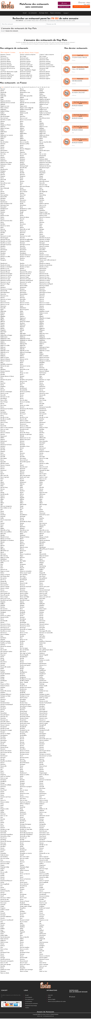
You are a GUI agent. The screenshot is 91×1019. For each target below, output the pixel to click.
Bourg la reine (4, 718)
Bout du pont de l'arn (6, 751)
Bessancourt (23, 422)
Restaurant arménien (25, 77)
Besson (41, 433)
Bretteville (3, 831)
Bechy (2, 308)
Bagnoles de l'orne (44, 99)
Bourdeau (42, 705)
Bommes (22, 605)
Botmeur (42, 657)
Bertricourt (23, 412)
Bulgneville (42, 937)
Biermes (3, 487)
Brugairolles (43, 903)
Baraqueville (43, 154)
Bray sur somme (44, 799)
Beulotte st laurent (44, 450)
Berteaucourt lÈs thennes (26, 407)
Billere (21, 499)
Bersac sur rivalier (24, 404)
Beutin (41, 453)
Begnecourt (23, 316)
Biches (41, 481)
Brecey (21, 804)
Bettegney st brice (25, 445)
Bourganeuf (4, 725)
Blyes (21, 561)
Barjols (41, 176)
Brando (41, 780)
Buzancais (3, 970)
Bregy (21, 807)
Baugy (2, 212)
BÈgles (2, 316)
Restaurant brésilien (6, 77)
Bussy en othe (4, 961)
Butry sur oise (43, 964)
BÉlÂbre (42, 322)
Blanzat (3, 540)
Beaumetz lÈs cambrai (26, 270)
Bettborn (3, 445)
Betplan (3, 441)
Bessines (3, 433)
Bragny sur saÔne (24, 773)
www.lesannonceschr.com (48, 1014)
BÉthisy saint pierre (25, 438)
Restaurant (3, 55)
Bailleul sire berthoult (45, 111)
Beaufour (22, 257)
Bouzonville (3, 764)
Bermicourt (42, 387)
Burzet (2, 953)
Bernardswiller (23, 388)
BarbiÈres (22, 163)
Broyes (21, 898)
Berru (21, 402)
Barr (21, 183)
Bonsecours (23, 633)
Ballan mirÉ (43, 132)
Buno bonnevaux (44, 941)
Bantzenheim (4, 149)
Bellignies (3, 354)
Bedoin (22, 311)
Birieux (2, 511)
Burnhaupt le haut (25, 951)
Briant (41, 848)
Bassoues (3, 198)
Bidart (41, 482)
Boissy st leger (23, 597)
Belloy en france (5, 356)
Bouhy (41, 676)
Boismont (42, 580)
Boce (2, 563)
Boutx (21, 754)
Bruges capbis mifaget (26, 905)
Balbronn (22, 128)
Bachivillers (23, 89)
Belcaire (3, 325)
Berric (41, 400)
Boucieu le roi (43, 664)
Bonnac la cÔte (4, 616)
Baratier (3, 156)
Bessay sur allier (24, 424)
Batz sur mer (43, 204)
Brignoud (22, 867)
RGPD (49, 996)
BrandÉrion (3, 780)
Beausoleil (42, 293)
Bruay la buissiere (5, 900)
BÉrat (41, 376)
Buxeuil (41, 966)
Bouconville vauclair (6, 665)
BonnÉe (41, 617)
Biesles (41, 489)
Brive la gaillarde (44, 881)
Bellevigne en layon (44, 346)
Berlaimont (42, 385)
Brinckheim (42, 870)
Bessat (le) (3, 424)
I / (15, 86)
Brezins (2, 847)
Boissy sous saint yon (45, 595)
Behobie (42, 318)
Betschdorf (42, 441)
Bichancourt (23, 481)
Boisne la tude (23, 581)
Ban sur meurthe (24, 140)
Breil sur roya (43, 811)
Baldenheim (43, 128)
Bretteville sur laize (5, 835)
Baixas (2, 122)
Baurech (22, 217)
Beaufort (3, 253)
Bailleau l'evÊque (5, 110)
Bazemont (22, 231)
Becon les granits (24, 308)
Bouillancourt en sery (25, 677)
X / (45, 86)
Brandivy (22, 780)
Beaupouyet (23, 286)
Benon (21, 373)
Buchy (2, 925)
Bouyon (2, 761)
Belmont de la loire (44, 356)
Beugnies (42, 448)
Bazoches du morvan (45, 236)
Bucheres (42, 923)
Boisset (41, 583)
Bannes (2, 147)
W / (43, 86)
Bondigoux (3, 611)
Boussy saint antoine (6, 749)
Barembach (42, 171)
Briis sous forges (44, 867)
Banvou (22, 149)
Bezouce (22, 472)
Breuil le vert (23, 836)
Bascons (3, 192)
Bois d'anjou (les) (5, 575)
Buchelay (22, 923)
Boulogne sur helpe (5, 694)
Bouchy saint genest (25, 664)
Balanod (42, 123)
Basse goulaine (4, 193)
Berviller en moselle (5, 417)
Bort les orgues (24, 646)
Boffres (22, 568)
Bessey (41, 429)
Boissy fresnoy (23, 590)
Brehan (22, 809)
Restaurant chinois (25, 58)
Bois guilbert (23, 576)
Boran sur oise (23, 638)
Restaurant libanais (6, 60)
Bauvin (41, 217)
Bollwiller (3, 604)
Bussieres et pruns (44, 958)
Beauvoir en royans (44, 301)
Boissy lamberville (5, 592)
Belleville (22, 347)
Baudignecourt (4, 207)
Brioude (2, 877)
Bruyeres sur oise (44, 918)
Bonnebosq (23, 617)
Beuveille (3, 455)
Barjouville (3, 178)
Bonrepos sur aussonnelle (46, 631)
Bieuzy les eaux (43, 491)
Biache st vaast (43, 475)
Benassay (42, 366)
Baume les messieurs (45, 216)
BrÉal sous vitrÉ (44, 800)
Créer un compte (64, 6)
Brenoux (42, 817)
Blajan (21, 532)
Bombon (3, 605)
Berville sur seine (44, 416)
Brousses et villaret (5, 896)
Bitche (41, 518)
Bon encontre (4, 607)
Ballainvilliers (23, 132)
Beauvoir (42, 299)
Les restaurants (33, 11)
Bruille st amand (5, 908)
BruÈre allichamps (24, 903)
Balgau (22, 130)
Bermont (3, 388)
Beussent (3, 453)
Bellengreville (23, 342)
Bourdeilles (23, 706)
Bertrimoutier (43, 412)
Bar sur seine (43, 152)
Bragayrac (3, 773)
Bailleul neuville (24, 111)
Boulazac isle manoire (25, 686)
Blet (41, 551)
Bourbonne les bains (25, 703)
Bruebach (22, 901)
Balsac (2, 139)
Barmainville (43, 178)
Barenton (22, 173)
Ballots (22, 137)
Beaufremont (43, 257)
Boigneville (42, 571)
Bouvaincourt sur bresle (46, 754)
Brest (2, 823)
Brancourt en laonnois (45, 778)
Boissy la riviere (43, 590)
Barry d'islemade (5, 187)
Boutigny (3, 752)
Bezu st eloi (43, 474)
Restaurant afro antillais (26, 65)
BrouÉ (2, 894)
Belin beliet (3, 330)
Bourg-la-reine (23, 723)
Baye (41, 224)
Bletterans (3, 552)
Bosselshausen (23, 655)
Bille (2, 499)
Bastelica (42, 198)
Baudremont (23, 209)
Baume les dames (24, 216)
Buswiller (3, 964)
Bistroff (22, 518)
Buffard (41, 929)
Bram (21, 776)
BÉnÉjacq (3, 368)
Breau (2, 802)
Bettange (22, 443)
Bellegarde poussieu (6, 339)
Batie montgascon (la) (6, 202)
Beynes (41, 464)
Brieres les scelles (5, 862)
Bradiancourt (23, 771)
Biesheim (22, 489)
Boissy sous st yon (5, 597)
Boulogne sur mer (24, 694)
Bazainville (3, 229)
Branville (42, 785)
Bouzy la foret (43, 764)
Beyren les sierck (44, 465)
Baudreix (3, 209)
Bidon (2, 484)
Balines (2, 132)
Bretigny (42, 826)
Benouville (42, 373)
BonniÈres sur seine (6, 629)
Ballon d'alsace (43, 135)
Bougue (2, 676)
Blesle (21, 551)
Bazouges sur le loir (25, 243)
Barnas (2, 180)
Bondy (2, 612)
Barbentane (4, 159)
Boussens (3, 747)
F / (10, 86)
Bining (21, 506)
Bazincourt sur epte (6, 234)
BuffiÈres (3, 930)
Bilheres (22, 498)
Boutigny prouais (24, 752)
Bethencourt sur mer (25, 436)
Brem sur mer (4, 814)
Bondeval (42, 609)
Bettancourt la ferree (6, 443)
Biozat (2, 510)
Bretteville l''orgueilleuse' (26, 833)
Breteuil (3, 826)
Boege (21, 564)
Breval (21, 841)
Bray (2, 797)
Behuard (42, 320)
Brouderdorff (43, 893)
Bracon (2, 771)
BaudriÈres (42, 209)
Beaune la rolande (44, 284)
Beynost (3, 465)
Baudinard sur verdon (25, 207)
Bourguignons (4, 734)
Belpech (22, 359)
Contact (66, 11)
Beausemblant (23, 293)
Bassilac (22, 197)
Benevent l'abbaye (44, 369)
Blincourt (22, 556)
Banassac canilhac (24, 142)
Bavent (22, 221)
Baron (21, 181)
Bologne (22, 604)
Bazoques (22, 241)
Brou (21, 891)
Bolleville (22, 602)
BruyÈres (42, 917)
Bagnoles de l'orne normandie (27, 101)
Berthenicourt (43, 409)
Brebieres (42, 802)
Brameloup (3, 778)
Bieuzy (21, 491)
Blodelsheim (4, 558)
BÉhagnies (22, 318)
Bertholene (3, 411)
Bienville (42, 486)
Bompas (42, 605)
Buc (40, 922)
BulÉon (22, 937)
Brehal (2, 809)
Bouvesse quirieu (24, 756)
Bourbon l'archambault (45, 701)
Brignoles (42, 865)
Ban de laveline (4, 140)
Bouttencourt (4, 754)
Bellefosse (22, 335)
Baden (21, 92)
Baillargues (3, 108)
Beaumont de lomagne (6, 272)
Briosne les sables (44, 876)
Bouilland (42, 677)
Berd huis (3, 381)
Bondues (42, 611)
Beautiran (42, 294)
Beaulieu (22, 262)
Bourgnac (22, 727)
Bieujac (2, 491)
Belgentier (42, 327)
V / (41, 86)
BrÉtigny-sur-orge (44, 828)
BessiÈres (42, 431)
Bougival (22, 672)
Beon (2, 376)
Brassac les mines (24, 792)
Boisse (41, 581)
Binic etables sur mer (6, 506)
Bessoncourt (4, 434)
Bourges (42, 725)
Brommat (42, 888)
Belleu (41, 344)
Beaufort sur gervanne (45, 255)
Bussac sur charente (45, 954)
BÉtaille (22, 434)
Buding (41, 925)
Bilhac (2, 498)
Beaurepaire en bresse (45, 291)
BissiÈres (42, 517)
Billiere (2, 501)
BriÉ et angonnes (44, 855)
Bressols (22, 821)
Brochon (22, 886)
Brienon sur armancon (45, 860)
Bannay (2, 145)
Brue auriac (3, 901)
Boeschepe (42, 566)
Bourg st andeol (44, 722)
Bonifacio (22, 612)
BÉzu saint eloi (4, 474)
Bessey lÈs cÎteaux (24, 431)
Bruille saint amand (45, 906)
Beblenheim (23, 306)
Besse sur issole (4, 428)
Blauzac (22, 544)
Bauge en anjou (43, 210)
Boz (1, 768)
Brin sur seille (4, 870)
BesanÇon (3, 419)
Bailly (21, 113)
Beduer (22, 313)
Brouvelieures (43, 896)
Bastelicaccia (4, 200)
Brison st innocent (44, 879)
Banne (21, 145)
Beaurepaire (23, 291)
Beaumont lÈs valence (45, 277)
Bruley (2, 910)
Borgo (41, 643)
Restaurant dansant (45, 70)
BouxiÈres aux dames (6, 759)
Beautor (3, 296)
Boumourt (3, 698)
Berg (21, 383)
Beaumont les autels (25, 277)
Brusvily (3, 917)
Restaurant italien (44, 58)
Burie (2, 949)
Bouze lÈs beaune (24, 761)
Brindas (2, 872)
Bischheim (3, 513)
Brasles (2, 790)
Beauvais (42, 296)
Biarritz (22, 477)
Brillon (2, 869)
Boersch (22, 566)
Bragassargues (43, 771)
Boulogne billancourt (6, 693)
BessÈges (42, 428)
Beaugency (3, 258)
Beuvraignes (4, 457)
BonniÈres (42, 628)
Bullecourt (3, 939)
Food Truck (42, 68)
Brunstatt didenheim (6, 915)
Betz (21, 448)
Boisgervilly (3, 580)
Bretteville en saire (44, 831)
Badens (41, 92)
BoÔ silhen (42, 634)
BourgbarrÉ (23, 725)
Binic (41, 505)
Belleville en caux (5, 349)
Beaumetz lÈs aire (5, 270)
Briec (2, 858)
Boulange (42, 682)
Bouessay (42, 667)
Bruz (2, 920)
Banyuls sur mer (5, 151)
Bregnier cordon (5, 807)
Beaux (21, 304)
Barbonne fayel (24, 164)
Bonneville (42, 626)
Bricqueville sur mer (45, 852)
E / (8, 86)
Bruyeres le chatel (24, 918)
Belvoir (41, 364)
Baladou (42, 122)
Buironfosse (43, 934)
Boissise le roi (4, 590)
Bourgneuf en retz (24, 729)
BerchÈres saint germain (26, 378)
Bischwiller (22, 515)
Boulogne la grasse (25, 693)
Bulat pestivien (4, 937)
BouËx (21, 669)
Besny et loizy (4, 421)
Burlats (22, 949)
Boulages (22, 682)
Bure (2, 946)
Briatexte (22, 850)
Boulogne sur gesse (44, 693)
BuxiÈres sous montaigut (26, 968)
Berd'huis (22, 381)
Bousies (22, 744)
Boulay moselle (43, 684)
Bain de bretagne (5, 115)
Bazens (41, 231)
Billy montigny (43, 503)
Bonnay (41, 616)
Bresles (2, 821)
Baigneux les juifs (44, 106)
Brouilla (22, 894)
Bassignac (3, 197)
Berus (21, 414)
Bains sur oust (23, 116)
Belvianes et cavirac (25, 364)
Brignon (3, 867)
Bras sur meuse (24, 788)
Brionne (2, 876)
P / (29, 86)
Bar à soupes (43, 55)
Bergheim (3, 385)
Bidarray (22, 482)
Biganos (3, 494)
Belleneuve (3, 342)
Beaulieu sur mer (5, 267)
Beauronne (3, 293)
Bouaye (22, 658)
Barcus (21, 168)
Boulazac (3, 686)
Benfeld (2, 371)
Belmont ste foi (24, 357)
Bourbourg (42, 703)
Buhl (21, 932)
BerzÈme (42, 417)
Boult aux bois (23, 696)
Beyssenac (22, 467)
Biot (21, 508)
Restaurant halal (44, 67)
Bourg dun (3, 717)
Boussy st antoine (24, 749)
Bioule (41, 508)
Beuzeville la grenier (25, 460)
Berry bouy (3, 404)
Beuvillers (22, 455)
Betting (41, 445)
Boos (21, 636)
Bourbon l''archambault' (7, 703)
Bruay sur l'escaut (24, 900)
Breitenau (3, 812)
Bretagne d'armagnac (25, 823)
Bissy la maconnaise (6, 518)
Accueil (24, 11)
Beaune (2, 284)
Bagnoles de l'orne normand (8, 101)
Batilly (21, 202)
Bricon (41, 850)
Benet (21, 369)
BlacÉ (21, 523)
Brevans (42, 841)
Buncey (22, 941)
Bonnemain (42, 619)
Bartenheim (23, 188)
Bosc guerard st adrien (6, 650)
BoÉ (2, 564)
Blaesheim (22, 525)
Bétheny (3, 438)
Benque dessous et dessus (7, 375)
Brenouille (22, 817)
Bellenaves (22, 340)
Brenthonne (23, 819)
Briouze (41, 877)
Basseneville (4, 195)
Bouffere (3, 670)
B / (2, 86)
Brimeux (42, 869)
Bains (41, 115)
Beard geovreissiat (44, 243)
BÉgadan (3, 315)
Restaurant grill (44, 56)
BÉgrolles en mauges (45, 316)
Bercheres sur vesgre (45, 378)
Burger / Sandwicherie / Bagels (28, 68)
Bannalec (42, 144)
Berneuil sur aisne (44, 392)
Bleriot (2, 551)
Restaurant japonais (6, 62)
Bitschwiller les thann (25, 520)
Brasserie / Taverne (5, 53)
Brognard (3, 888)
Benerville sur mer (24, 368)
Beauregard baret (5, 291)
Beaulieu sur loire (44, 265)
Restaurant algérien (6, 72)
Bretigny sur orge (5, 828)
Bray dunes (23, 797)
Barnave (22, 180)
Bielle (21, 486)
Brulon (41, 910)
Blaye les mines (24, 546)
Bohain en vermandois (25, 570)
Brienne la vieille (44, 858)
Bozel (21, 768)
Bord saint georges (5, 640)
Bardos (22, 169)
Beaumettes (43, 269)
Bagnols (22, 103)
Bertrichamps (4, 412)
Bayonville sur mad (25, 228)
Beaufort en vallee (5, 255)
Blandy (41, 534)
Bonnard (22, 616)
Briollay (2, 874)
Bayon (41, 226)
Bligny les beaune (44, 554)
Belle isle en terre (44, 332)
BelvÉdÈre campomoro (6, 363)
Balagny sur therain (6, 123)
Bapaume (22, 151)
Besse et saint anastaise (7, 426)
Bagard (22, 96)
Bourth (2, 742)
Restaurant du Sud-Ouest (7, 74)
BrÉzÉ (21, 845)
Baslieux (22, 192)
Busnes (41, 953)
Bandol (41, 142)
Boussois (42, 747)
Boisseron (22, 583)
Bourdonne (42, 706)
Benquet (22, 375)
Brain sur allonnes (44, 773)
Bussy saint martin (25, 963)
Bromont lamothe (5, 889)
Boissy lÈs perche (5, 593)
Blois (21, 558)
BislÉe (2, 517)
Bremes (22, 814)
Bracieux (42, 770)
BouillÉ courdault (24, 679)
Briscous (22, 879)
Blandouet (22, 534)
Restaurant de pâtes (45, 74)
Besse (41, 424)
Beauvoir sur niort (24, 303)
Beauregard (42, 289)
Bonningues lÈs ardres (45, 629)
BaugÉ (21, 210)
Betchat (42, 434)
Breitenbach (23, 812)
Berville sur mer (24, 416)
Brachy (22, 770)
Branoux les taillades (6, 783)
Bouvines (22, 758)
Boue (41, 665)
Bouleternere (23, 688)
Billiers (21, 501)
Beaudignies (23, 251)
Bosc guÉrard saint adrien (46, 648)
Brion (21, 874)
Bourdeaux (3, 706)
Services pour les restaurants (31, 1002)
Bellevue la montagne (25, 351)
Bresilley (42, 819)
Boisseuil (42, 587)
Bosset (41, 655)
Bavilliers (3, 222)
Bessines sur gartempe (26, 433)
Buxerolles (22, 966)
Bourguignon (43, 732)
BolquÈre (42, 604)
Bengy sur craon (24, 371)
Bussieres (22, 958)
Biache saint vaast (25, 475)
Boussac (42, 744)
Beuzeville (3, 460)
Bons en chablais (5, 633)
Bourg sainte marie (25, 722)
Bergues (22, 385)
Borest (21, 643)
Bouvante (3, 756)
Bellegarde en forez (25, 337)
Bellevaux (3, 346)
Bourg (2, 710)
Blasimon (22, 542)
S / (35, 86)
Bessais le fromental (25, 421)
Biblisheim (42, 479)
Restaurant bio (4, 56)
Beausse (22, 294)
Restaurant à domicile (6, 75)
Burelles (42, 946)
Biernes (41, 487)
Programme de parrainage (31, 1004)
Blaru (2, 542)
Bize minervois (43, 522)
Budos (21, 927)
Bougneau (22, 674)
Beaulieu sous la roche (25, 263)
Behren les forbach (25, 320)
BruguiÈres (23, 906)
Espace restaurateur (55, 11)
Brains (41, 775)
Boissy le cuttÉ (43, 592)
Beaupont (3, 286)
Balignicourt (43, 130)
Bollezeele (42, 602)
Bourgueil (22, 732)
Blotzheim (42, 559)
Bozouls (42, 768)
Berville (41, 414)
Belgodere (3, 328)
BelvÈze (42, 363)
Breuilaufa (3, 838)
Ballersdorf (3, 135)
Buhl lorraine (43, 932)
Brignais (22, 864)
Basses (41, 195)
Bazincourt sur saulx (25, 234)
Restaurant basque (44, 72)
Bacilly (41, 89)
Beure (2, 452)
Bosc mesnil (4, 652)
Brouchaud (3, 893)
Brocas (2, 886)
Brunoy (22, 913)
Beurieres (22, 452)
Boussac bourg (4, 746)
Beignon (3, 322)
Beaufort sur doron (25, 255)
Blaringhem (42, 540)
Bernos (22, 397)
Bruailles (42, 898)
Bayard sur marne (5, 224)
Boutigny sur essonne (45, 752)
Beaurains (42, 287)
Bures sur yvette (24, 947)
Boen (2, 566)
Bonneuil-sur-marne (25, 624)
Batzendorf (3, 205)
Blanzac (22, 539)
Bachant (42, 87)
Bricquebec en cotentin (26, 852)
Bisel (41, 515)
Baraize (22, 154)
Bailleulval (3, 113)
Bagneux (22, 99)
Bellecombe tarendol (25, 334)
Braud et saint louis (6, 795)
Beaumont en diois (44, 274)
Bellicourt (3, 352)
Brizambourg (23, 884)
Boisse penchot (4, 583)
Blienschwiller (43, 552)
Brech (41, 804)
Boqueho (3, 638)
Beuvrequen (23, 457)
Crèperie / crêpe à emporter (47, 53)
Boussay (42, 746)
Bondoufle (22, 611)
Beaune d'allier (24, 284)
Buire (21, 934)
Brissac (2, 881)
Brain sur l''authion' (5, 775)
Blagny (2, 527)
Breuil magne (43, 836)
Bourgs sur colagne (5, 732)
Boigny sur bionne (5, 573)
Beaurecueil (23, 289)
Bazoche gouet (4, 236)
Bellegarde (42, 335)
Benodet (3, 373)
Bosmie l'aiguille (24, 653)
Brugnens (3, 906)
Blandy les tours (5, 535)
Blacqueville (43, 523)
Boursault (3, 741)
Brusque (22, 915)
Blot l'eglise (23, 559)
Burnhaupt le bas (5, 951)
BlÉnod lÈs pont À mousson (47, 547)
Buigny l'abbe (4, 934)
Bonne (2, 617)
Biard (2, 477)
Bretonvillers (23, 829)
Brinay (21, 870)
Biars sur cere (43, 477)
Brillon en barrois (24, 869)
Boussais (22, 746)
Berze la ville (23, 417)
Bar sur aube (23, 152)
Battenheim (23, 204)
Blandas (3, 534)
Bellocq (22, 354)
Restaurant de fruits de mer (8, 67)
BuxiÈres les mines (5, 968)
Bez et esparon (43, 467)
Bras (21, 787)
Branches (22, 778)
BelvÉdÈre (42, 361)
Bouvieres (42, 756)
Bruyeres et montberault (7, 918)
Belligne (42, 352)
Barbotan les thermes (45, 164)
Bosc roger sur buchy (25, 652)
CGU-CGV (50, 994)
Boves (2, 766)
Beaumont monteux (6, 279)
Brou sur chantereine (45, 891)
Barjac (21, 176)
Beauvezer (3, 299)
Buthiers (22, 964)
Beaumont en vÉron (6, 275)
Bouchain (3, 662)
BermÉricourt (23, 387)
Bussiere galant (43, 956)
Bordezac (3, 643)
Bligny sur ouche (5, 556)
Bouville (3, 758)
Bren (2, 816)
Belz (2, 366)
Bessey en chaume (5, 431)
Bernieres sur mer (5, 395)
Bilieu (41, 498)
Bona (21, 607)
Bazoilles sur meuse (6, 241)
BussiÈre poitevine (5, 958)
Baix (41, 120)
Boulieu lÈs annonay (6, 689)
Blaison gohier (23, 530)
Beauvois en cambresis (45, 303)
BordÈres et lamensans (45, 640)
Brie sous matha (24, 857)
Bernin (21, 395)
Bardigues (3, 169)
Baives (21, 120)
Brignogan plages (24, 865)
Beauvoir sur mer (5, 303)
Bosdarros (42, 652)
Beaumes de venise (5, 269)
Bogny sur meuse (5, 570)
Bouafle (2, 658)
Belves (21, 363)
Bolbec (41, 600)
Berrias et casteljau (25, 400)
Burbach (42, 942)
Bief (41, 484)
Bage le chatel (43, 96)
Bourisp (22, 735)
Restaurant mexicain (25, 60)
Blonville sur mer (5, 559)
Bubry (21, 922)
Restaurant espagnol (45, 62)
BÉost (21, 376)
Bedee (21, 310)
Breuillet (22, 838)
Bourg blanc (4, 711)
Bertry (2, 414)
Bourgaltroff (43, 723)
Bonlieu (41, 612)
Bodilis (41, 563)
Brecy (2, 805)
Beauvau (42, 298)
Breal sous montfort (25, 800)
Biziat (2, 523)
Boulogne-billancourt (45, 694)
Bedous (2, 313)
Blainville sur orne (44, 528)
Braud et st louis (24, 795)
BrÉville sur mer (44, 843)
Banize (21, 144)
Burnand (42, 949)
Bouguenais (23, 676)
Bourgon (42, 730)
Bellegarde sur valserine (26, 339)
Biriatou (42, 510)
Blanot (21, 537)
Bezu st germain (5, 475)
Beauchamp (43, 246)
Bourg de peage (24, 713)
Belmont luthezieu (5, 357)
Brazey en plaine (5, 800)
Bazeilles (3, 231)
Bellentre (42, 342)
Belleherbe (42, 339)
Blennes (22, 547)
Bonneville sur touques (26, 628)
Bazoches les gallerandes (26, 238)
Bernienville (42, 393)
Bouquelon (42, 698)
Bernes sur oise (4, 392)
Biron (21, 511)
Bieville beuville (4, 493)
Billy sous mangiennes (6, 505)
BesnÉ (41, 419)
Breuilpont (42, 838)
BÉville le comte (5, 462)
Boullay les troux (44, 689)
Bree (41, 805)
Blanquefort (43, 537)
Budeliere (22, 925)
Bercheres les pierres (6, 378)
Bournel (22, 737)
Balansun (3, 125)
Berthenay (22, 409)
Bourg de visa (4, 715)
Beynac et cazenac (5, 464)
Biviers (41, 520)
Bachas (2, 89)
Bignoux (3, 496)
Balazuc (22, 127)
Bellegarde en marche (45, 337)
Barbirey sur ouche (44, 163)
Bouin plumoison (44, 681)
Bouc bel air (4, 660)
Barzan (2, 190)
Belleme (3, 340)
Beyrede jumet (23, 465)
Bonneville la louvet (6, 628)
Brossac (2, 891)
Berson (2, 405)
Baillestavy (23, 110)
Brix (1, 884)
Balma (41, 137)
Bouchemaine (43, 662)
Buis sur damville (24, 935)
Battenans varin (5, 204)
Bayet (2, 226)
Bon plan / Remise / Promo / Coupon (29, 51)
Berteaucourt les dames (7, 407)
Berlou (2, 387)
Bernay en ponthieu (25, 390)
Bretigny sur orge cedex (26, 828)
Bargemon (22, 175)
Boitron (41, 599)
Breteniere (22, 824)
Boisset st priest (5, 587)
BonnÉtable (23, 621)
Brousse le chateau (44, 894)
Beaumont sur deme (45, 279)
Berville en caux (4, 416)
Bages (2, 98)
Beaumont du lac (44, 272)
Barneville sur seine (5, 181)
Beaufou (3, 257)
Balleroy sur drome (44, 134)
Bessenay (3, 429)
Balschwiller (23, 139)
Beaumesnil (23, 269)
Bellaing (3, 332)
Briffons (42, 862)
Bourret (22, 739)
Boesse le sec (4, 568)
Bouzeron (3, 763)
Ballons (2, 137)
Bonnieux (22, 629)
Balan (21, 123)
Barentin (3, 173)
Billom (41, 501)
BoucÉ (41, 660)
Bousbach (42, 742)
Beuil (21, 450)
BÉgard (41, 315)
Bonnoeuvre (4, 631)
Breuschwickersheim (25, 840)
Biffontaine (42, 493)
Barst (41, 187)
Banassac (3, 142)
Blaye (2, 546)
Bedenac (3, 311)
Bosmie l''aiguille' (44, 653)
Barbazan (22, 157)
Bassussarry (23, 198)
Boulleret (3, 691)
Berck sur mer (23, 380)
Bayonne (3, 228)
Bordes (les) (43, 641)
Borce (41, 638)
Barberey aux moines (45, 159)
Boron (2, 646)
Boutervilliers (43, 751)
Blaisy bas (3, 532)
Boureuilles (42, 708)
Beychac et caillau (44, 462)
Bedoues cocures (44, 311)
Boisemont (42, 578)
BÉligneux (42, 328)
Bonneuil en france (5, 623)
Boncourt (22, 609)
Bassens (22, 195)
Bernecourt (42, 390)
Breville (22, 843)
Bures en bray (4, 947)
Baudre (41, 207)
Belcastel (22, 325)
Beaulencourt (4, 262)
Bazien (41, 233)
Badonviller (3, 94)
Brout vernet (23, 896)
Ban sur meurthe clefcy (45, 140)
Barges (41, 175)
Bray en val (42, 797)
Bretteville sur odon (25, 835)
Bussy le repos (23, 961)
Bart (2, 188)
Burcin (21, 944)
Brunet (41, 911)
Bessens (22, 429)
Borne (21, 645)
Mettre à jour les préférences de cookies (57, 1000)
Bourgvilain (42, 734)
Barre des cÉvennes (25, 185)
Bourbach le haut (5, 701)
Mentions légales (51, 998)
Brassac (2, 792)
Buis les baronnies (5, 935)
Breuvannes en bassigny (46, 840)
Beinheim (22, 322)
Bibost (2, 481)
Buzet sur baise (24, 970)
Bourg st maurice (5, 723)
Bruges (2, 905)
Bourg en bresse (24, 717)
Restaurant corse (44, 75)
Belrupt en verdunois (45, 359)
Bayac (41, 222)
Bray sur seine (23, 799)
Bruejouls (3, 903)
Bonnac (41, 614)
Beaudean (3, 251)
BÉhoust (3, 320)
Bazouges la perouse (6, 243)
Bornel (41, 645)
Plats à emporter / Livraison (8, 51)
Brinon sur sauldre (44, 872)
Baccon (22, 87)
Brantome (3, 785)
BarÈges (3, 171)
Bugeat (41, 930)
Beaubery (3, 245)
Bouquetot (23, 699)
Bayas (21, 224)
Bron (21, 889)
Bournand (42, 735)
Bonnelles (22, 619)
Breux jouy (3, 841)
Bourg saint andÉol (44, 720)
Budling (2, 927)
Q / (31, 86)
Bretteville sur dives (45, 833)
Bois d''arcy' (42, 575)
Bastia (41, 200)
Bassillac (42, 197)
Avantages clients (43, 11)
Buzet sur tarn (43, 970)
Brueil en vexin (43, 901)
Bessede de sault (24, 428)
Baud (21, 205)
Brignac (2, 864)
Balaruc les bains (5, 127)
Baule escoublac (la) (45, 212)
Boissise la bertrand (45, 588)
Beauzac (42, 304)
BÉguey (2, 318)
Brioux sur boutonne (25, 877)
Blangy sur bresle (44, 535)
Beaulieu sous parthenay (46, 263)
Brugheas (42, 905)
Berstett (22, 405)
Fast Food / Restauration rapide (9, 70)
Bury (41, 951)
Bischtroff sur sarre (44, 513)
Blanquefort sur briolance (7, 539)
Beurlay (41, 452)
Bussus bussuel (24, 959)
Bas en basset (23, 190)
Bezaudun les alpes (44, 469)
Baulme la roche (5, 214)
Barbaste (42, 156)
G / (12, 86)
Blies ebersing (4, 554)
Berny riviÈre (4, 399)
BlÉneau (3, 547)
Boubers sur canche (44, 658)
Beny (41, 375)
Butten (2, 966)
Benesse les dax (43, 368)
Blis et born (43, 556)
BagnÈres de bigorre (45, 98)
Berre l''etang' (4, 400)
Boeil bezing (43, 564)
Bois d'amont (43, 573)
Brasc (41, 788)
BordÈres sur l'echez (6, 641)
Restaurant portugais (6, 63)
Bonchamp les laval (6, 609)
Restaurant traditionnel (26, 63)
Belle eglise (23, 332)
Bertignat (22, 411)
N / (25, 86)
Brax (41, 795)
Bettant (42, 443)
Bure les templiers (24, 946)
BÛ (40, 920)
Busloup (22, 953)
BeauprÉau (42, 286)
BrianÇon (3, 848)
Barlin (21, 178)
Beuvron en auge (44, 457)
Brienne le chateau (5, 860)
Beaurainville (4, 289)
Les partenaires (28, 1000)
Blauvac (3, 544)
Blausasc (42, 542)
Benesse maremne (5, 369)
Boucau (22, 660)
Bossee (2, 655)
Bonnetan (42, 621)
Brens (2, 819)
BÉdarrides (3, 310)
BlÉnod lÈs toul (4, 549)
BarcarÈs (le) (23, 166)
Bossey (2, 657)
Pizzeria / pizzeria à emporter (27, 53)
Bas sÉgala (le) (43, 190)
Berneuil (22, 392)
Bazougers (42, 241)
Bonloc (21, 614)
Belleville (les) (43, 347)
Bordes (22, 641)
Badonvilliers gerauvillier (26, 94)
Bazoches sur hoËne (45, 238)
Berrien (2, 402)
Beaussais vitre (4, 294)
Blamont (42, 532)
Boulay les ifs (23, 684)
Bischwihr (3, 515)
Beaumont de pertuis (25, 272)
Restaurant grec (24, 56)
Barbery (22, 161)
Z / (49, 86)
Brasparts (42, 790)
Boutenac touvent (24, 751)
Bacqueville (3, 91)
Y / (47, 86)
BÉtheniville (43, 436)
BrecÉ (2, 804)
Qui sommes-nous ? (29, 998)
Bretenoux (42, 824)
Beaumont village (5, 282)
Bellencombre (43, 340)
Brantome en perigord (25, 785)
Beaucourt (3, 250)
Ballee (21, 134)
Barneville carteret (44, 180)
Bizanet (2, 522)
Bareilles (22, 171)
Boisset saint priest (44, 585)
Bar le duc (3, 152)
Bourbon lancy (23, 701)
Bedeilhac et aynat (44, 310)
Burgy (41, 947)
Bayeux (22, 226)
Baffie (2, 96)
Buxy (41, 968)
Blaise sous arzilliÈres (6, 530)
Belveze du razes (5, 364)
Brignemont (43, 864)
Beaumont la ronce (44, 275)
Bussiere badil (23, 956)
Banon (41, 147)
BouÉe (2, 667)
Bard (41, 168)
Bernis (41, 395)
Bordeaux (22, 640)
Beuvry (2, 458)
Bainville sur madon (6, 118)
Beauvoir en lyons (24, 301)
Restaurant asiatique (25, 70)
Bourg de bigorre (5, 713)
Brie (41, 853)
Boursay (22, 741)
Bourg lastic (23, 718)
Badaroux (3, 92)
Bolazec (22, 600)
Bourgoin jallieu (24, 730)
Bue (40, 927)
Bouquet (3, 699)
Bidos (21, 484)
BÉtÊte (2, 436)
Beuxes (41, 458)
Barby (2, 166)
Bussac (22, 954)
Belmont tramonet (5, 359)
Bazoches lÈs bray (5, 238)
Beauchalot (23, 246)
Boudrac (22, 665)
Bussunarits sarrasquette (7, 959)
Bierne (21, 487)
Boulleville (22, 691)
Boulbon (42, 686)
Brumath (3, 911)
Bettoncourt (43, 446)
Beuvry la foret (24, 458)
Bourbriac (3, 705)
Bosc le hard (43, 650)
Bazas (41, 229)
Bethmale (42, 438)
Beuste (22, 453)
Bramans (42, 776)
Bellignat (22, 352)
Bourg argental (43, 710)
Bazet (2, 233)
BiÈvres (22, 493)
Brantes (42, 783)
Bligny (21, 554)
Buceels (2, 923)
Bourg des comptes (25, 715)
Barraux (3, 185)
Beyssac (3, 467)
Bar (40, 151)
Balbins (2, 128)
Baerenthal (42, 94)
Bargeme (3, 175)
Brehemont (23, 811)
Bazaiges (42, 228)
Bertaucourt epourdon (45, 405)
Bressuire (42, 821)
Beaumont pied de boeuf (26, 279)
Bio (40, 506)
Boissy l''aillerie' (43, 593)
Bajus (21, 122)
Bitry (2, 520)
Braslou (22, 790)
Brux (21, 917)
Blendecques (43, 546)
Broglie (41, 886)
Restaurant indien (5, 58)
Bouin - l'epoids (24, 681)
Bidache (3, 482)
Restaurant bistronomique (46, 63)
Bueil (2, 929)
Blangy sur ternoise (5, 537)
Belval (21, 361)
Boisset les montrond (25, 585)
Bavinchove (23, 222)
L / (21, 86)
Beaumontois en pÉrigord (46, 282)
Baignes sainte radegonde (26, 106)
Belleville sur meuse (44, 349)
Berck (2, 380)
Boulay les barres (5, 684)
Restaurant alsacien (25, 72)
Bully (41, 939)
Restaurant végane (25, 67)
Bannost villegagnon (25, 147)
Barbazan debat (44, 157)
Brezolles (22, 847)
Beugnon (3, 450)
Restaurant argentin (45, 77)
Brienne (22, 858)
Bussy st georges (44, 963)
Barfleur (42, 173)
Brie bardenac (4, 855)
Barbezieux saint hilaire (46, 161)
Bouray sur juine (44, 699)
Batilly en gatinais (44, 202)
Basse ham (23, 193)
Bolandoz (3, 600)
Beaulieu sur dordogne (6, 265)
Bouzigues (22, 763)
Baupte (2, 217)
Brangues (22, 782)
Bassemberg (43, 193)
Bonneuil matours (44, 623)
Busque (2, 954)
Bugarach (22, 930)
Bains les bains (4, 116)
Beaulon (22, 267)
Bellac (41, 330)
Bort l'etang (43, 646)
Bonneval (42, 624)
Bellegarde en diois (5, 337)
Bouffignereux (23, 670)
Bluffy (2, 561)
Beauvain (22, 296)
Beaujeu (22, 258)
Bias (2, 479)
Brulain (41, 908)
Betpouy (22, 441)
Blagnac (42, 525)
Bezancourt (3, 469)
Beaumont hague (24, 275)
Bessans (42, 422)
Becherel (42, 306)
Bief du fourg (4, 486)
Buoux (21, 942)
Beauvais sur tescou (6, 298)
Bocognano (23, 563)
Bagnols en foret (44, 103)
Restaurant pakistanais (26, 74)
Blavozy (42, 544)
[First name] (23, 22)
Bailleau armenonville (25, 108)
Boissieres (22, 588)
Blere (41, 549)
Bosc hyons (23, 650)
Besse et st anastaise (25, 426)
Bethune (22, 440)
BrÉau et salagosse (25, 802)
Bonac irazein (43, 607)
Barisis (2, 176)
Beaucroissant (43, 250)
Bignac (21, 494)
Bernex (21, 393)
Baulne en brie (43, 214)
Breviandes (3, 843)
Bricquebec (3, 852)
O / (27, 86)
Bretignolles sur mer (25, 826)
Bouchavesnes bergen (25, 662)
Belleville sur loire (24, 349)
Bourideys (3, 735)
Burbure (3, 944)
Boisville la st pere (24, 599)
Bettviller (3, 448)
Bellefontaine (4, 335)
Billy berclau (23, 503)
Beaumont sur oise (5, 281)
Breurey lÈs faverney (6, 840)
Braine (21, 775)
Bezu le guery (43, 472)
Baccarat (3, 87)
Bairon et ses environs (25, 118)
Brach (2, 770)
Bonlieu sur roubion (6, 614)
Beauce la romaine (44, 245)
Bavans (41, 219)
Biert (2, 489)
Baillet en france (44, 110)
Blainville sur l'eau (5, 528)
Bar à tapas (23, 55)
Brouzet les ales (5, 898)
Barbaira (22, 156)
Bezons (2, 472)
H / (14, 86)
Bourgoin (3, 730)
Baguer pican (23, 104)
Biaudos (22, 479)
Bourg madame (24, 720)
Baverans (42, 221)
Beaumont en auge (25, 274)
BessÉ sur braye (44, 426)
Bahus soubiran (5, 106)
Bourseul (42, 741)
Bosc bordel (4, 648)
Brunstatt (42, 913)
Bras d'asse (42, 787)
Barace (2, 154)
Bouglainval (43, 672)
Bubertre (3, 922)
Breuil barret (43, 835)
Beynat (22, 464)
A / (1, 86)
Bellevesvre (23, 346)
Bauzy (21, 219)
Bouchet (3, 664)
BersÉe (41, 404)
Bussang (3, 956)
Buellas (22, 929)
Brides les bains (5, 853)
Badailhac (42, 91)
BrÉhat (2, 811)
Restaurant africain (25, 62)
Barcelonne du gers (44, 166)
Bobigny (42, 561)
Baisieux (3, 120)
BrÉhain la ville (43, 807)
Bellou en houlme (44, 354)
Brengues (42, 816)
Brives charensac (24, 882)
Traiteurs (3, 68)
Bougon (41, 674)
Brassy (2, 794)
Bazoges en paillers (25, 240)
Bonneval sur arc (5, 626)
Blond (41, 558)
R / (33, 86)
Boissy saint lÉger (24, 595)
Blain (41, 527)
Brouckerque (23, 893)
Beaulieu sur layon (24, 265)
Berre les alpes (24, 399)
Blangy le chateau (24, 535)
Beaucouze (23, 250)
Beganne (22, 315)
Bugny (2, 932)
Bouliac (41, 688)
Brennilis (3, 817)
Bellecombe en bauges (6, 334)
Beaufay (42, 251)
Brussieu (42, 915)
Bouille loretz (43, 679)
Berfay (2, 383)
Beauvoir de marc (5, 301)
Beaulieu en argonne (45, 262)
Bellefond (42, 334)
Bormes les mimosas (6, 645)
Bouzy (21, 764)
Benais (21, 366)
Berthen (3, 409)
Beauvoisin (3, 304)
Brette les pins (43, 829)
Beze (2, 470)
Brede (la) (22, 805)
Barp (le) (3, 183)
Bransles (22, 783)
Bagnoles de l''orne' (44, 101)
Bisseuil (22, 517)
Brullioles (22, 910)
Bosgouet (3, 653)
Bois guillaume (43, 576)
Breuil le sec (4, 836)
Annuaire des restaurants (12, 29)
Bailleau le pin (43, 108)
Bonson (41, 633)
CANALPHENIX (54, 1013)
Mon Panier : (85, 2)
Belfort (22, 327)
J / (17, 86)
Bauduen (3, 210)
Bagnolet (3, 103)
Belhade (22, 328)
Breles (41, 812)
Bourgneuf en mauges (6, 729)
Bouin (2, 681)
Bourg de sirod (43, 713)
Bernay (41, 388)
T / (37, 86)
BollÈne (2, 602)
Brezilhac (42, 845)
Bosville (22, 657)
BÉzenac (22, 470)
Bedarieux (42, 308)
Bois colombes (23, 573)
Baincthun (22, 115)
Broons (41, 889)
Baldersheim (4, 130)
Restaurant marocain (45, 60)
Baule (21, 212)
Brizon (41, 884)
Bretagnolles (43, 823)
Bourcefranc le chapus (25, 705)
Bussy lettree (43, 961)
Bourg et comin (43, 717)
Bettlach (3, 446)
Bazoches (22, 236)
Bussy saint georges (6, 963)
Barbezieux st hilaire (6, 163)
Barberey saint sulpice (6, 161)
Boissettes (22, 587)
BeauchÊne (42, 248)
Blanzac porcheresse (45, 539)
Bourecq (3, 708)
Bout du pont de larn (45, 749)
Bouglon (3, 674)
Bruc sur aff (43, 900)
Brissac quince (23, 881)
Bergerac (42, 383)
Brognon (22, 888)
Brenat (22, 816)
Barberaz (22, 159)
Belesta (41, 325)
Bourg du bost (43, 715)
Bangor (2, 144)
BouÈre (22, 667)
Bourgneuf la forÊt (44, 729)
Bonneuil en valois (24, 623)
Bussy (41, 959)
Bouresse (22, 708)
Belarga (2, 323)
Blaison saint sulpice (45, 530)
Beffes (41, 313)
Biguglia (22, 496)
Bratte (21, 794)
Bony (2, 634)
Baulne (22, 214)
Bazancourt (23, 229)
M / (23, 86)
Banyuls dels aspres (45, 149)
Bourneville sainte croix (45, 737)
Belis (21, 330)
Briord (21, 876)
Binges (21, 505)
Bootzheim (42, 636)
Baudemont (43, 205)
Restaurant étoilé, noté (26, 75)
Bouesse (3, 669)
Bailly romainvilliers (44, 113)
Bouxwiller (42, 759)
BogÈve (41, 568)
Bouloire (3, 696)
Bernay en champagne (6, 390)
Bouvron (42, 758)
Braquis (2, 787)
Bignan (41, 494)
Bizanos (22, 522)
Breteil (2, 824)
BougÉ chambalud (5, 672)
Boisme (22, 580)
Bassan (41, 192)
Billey (41, 499)
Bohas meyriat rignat (25, 571)
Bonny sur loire (24, 631)
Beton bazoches (44, 440)
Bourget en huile (5, 727)
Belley (41, 351)
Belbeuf (42, 323)
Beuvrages (42, 455)
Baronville (42, 181)
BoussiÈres (23, 747)
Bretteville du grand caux (26, 831)
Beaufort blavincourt (25, 253)
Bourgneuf (42, 727)
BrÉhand (42, 809)
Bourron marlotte (44, 739)
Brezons (42, 847)
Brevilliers (3, 845)
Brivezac (42, 882)
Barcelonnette (4, 168)
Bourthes (22, 742)
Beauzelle (3, 306)
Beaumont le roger (5, 277)
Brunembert (23, 911)
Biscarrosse (42, 511)
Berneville (3, 393)
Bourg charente (43, 711)
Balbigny (42, 127)
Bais (41, 118)
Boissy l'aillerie (23, 593)
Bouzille (42, 763)
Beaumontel (23, 282)
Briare (2, 850)
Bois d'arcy (23, 575)
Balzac (41, 139)
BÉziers (41, 470)
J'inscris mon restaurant (81, 6)
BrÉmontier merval (44, 814)
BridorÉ (22, 853)
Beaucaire (22, 245)
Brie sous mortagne (45, 857)
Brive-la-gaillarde (5, 882)
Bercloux (42, 380)
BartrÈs (41, 188)
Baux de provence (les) (6, 219)
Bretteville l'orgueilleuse (7, 833)
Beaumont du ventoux (6, 274)
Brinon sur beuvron (25, 872)
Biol (1, 508)
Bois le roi (3, 578)
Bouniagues (23, 698)
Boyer (21, 766)
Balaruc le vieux (43, 125)
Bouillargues (4, 679)
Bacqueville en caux (25, 91)
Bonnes (2, 621)
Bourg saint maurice (6, 722)
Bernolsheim (4, 397)
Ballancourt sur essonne (7, 134)
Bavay (2, 221)
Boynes (41, 766)
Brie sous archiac (5, 857)
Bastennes (22, 200)
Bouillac (3, 677)
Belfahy (2, 327)
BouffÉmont (43, 669)
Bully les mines (4, 941)
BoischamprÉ (23, 578)
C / (4, 86)
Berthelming (43, 407)
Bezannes (22, 469)
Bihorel (41, 496)
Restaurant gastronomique (8, 65)
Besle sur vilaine (24, 419)
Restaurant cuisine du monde (47, 65)
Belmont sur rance (44, 357)
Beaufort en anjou (44, 253)
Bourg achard (23, 710)
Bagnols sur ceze (5, 104)
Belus (2, 361)
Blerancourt (23, 549)
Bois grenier (4, 576)
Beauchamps (4, 248)
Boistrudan (42, 597)
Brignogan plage (5, 865)
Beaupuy (22, 287)
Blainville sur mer (24, 528)
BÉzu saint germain (25, 474)
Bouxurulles (23, 759)
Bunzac (2, 942)
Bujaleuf (42, 935)
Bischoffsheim (23, 513)
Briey (21, 862)
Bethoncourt (4, 440)
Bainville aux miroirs (45, 116)
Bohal (41, 570)
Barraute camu (43, 183)
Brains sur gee (4, 776)
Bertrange (42, 411)
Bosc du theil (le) (24, 648)
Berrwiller (42, 402)
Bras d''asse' (4, 788)
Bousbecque (4, 744)
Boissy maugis (4, 595)
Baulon (2, 216)
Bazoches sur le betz (6, 240)
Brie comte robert (24, 855)
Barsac (21, 187)
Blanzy (21, 540)
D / (6, 86)
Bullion (22, 939)
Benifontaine (43, 371)
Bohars (2, 571)
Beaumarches (43, 267)
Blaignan (22, 527)
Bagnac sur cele (24, 98)
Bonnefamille (4, 619)
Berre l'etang (43, 399)
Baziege (22, 233)
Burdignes (42, 944)
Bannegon (42, 145)
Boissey (2, 588)
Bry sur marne (23, 920)
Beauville (22, 299)
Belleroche (22, 344)
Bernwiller (42, 397)
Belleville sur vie (5, 351)
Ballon (21, 135)
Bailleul (2, 111)
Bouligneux (23, 689)
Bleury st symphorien (25, 552)
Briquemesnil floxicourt (6, 879)
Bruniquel (3, 913)
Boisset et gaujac (5, 585)
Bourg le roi (43, 718)
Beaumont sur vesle (45, 281)
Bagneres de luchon (6, 99)
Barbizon (3, 164)
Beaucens (3, 246)
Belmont (22, 356)
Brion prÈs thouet (44, 874)
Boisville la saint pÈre (6, 599)
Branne (41, 782)
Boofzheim (3, 636)
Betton (22, 446)
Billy (2, 503)
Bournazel (3, 737)
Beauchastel (23, 248)
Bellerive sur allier (5, 344)
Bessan (2, 422)
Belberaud (22, 323)
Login (64, 3)
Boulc (2, 688)
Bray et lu (3, 799)
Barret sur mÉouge (44, 185)
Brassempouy (43, 792)
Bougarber (42, 670)
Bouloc (41, 691)
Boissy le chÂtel (24, 592)
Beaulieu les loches (5, 263)
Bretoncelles (4, 829)
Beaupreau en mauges (6, 287)
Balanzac (22, 125)
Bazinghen (42, 234)
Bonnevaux (23, 626)
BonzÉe (22, 634)
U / (39, 86)
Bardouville (42, 169)
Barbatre (3, 157)
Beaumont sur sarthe (25, 281)
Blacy (2, 525)
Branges (3, 782)
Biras (21, 510)
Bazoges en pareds (44, 240)
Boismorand (4, 581)
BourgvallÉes (23, 734)
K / (19, 86)
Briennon (22, 860)
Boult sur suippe (44, 696)
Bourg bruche (23, 711)
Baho (41, 104)
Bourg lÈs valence (5, 720)
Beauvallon (23, 298)
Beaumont (42, 270)
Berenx (41, 381)
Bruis (21, 908)
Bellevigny (3, 347)
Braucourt (42, 794)
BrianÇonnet (23, 848)
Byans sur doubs (5, 971)
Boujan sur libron (5, 682)
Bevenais (42, 460)
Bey (21, 462)
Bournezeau (4, 739)
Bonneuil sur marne (6, 624)
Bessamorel (42, 421)
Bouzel (41, 761)
